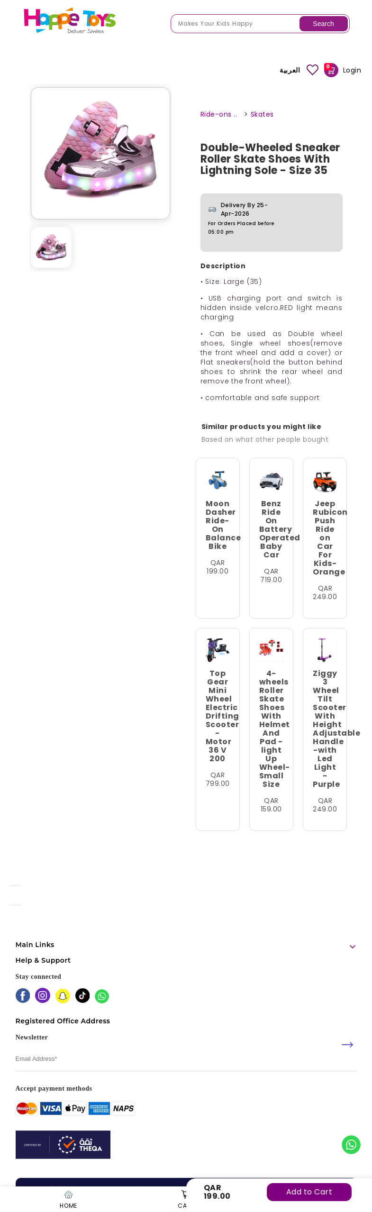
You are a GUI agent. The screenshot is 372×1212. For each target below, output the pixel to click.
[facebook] (23, 996)
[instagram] (42, 996)
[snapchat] (62, 997)
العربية (290, 70)
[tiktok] (82, 996)
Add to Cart (309, 1191)
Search (323, 23)
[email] (186, 1059)
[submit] (347, 1045)
